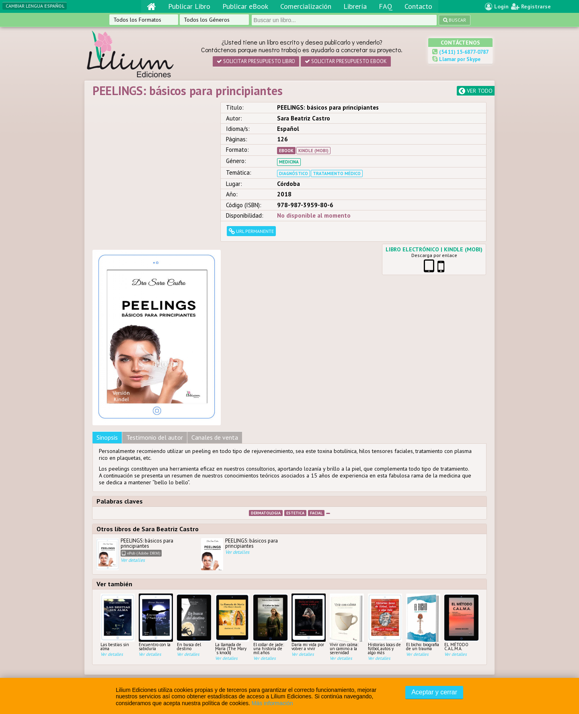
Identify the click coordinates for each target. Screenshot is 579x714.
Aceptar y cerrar (434, 692)
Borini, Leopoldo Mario (156, 653)
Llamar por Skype (459, 59)
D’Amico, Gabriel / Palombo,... (163, 646)
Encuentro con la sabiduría (156, 466)
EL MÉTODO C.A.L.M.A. (461, 466)
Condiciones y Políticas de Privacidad (336, 581)
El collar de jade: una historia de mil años (270, 468)
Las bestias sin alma (118, 466)
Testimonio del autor (154, 281)
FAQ (385, 6)
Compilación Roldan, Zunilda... (165, 639)
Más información (272, 703)
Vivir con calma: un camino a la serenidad (347, 468)
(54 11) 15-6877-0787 (463, 52)
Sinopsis (107, 281)
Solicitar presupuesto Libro (256, 61)
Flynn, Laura (142, 617)
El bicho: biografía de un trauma (423, 466)
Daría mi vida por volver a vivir (309, 466)
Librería (355, 6)
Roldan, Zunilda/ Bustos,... (160, 624)
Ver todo (476, 90)
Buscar (450, 20)
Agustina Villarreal (151, 610)
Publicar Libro (189, 6)
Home (255, 610)
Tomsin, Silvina (146, 631)
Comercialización (305, 6)
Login (497, 6)
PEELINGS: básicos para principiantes (144, 398)
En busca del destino (194, 466)
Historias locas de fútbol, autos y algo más (385, 468)
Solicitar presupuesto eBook (346, 61)
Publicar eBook (245, 6)
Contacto (418, 6)
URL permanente (251, 231)
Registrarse (531, 6)
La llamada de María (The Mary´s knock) (232, 468)
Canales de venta (214, 281)
